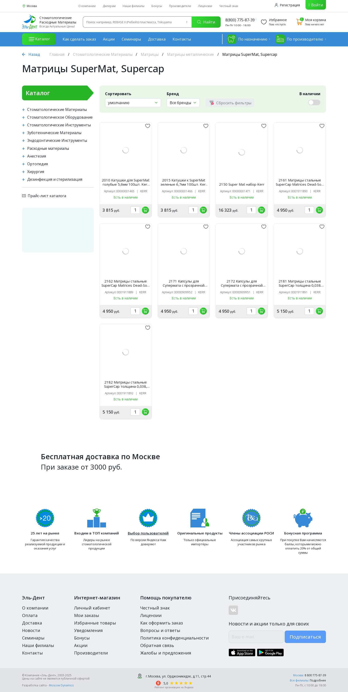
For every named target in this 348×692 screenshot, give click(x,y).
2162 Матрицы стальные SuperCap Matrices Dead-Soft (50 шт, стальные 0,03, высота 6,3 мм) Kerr (126, 283)
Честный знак (228, 6)
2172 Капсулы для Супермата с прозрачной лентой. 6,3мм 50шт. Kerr (241, 283)
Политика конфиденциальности (174, 638)
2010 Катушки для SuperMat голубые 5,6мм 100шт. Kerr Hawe (125, 182)
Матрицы (150, 54)
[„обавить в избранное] (147, 126)
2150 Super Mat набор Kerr (242, 184)
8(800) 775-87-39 (240, 20)
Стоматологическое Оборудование (60, 117)
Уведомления (88, 630)
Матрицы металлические (190, 54)
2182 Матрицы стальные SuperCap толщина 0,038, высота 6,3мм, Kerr (125, 384)
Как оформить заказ (161, 623)
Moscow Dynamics (61, 685)
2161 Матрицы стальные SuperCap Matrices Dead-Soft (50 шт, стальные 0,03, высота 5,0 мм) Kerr (300, 182)
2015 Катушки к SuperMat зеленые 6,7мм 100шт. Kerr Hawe (183, 182)
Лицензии (205, 6)
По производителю (299, 39)
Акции (109, 39)
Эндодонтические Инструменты (57, 140)
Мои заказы (86, 615)
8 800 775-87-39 (315, 675)
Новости (31, 630)
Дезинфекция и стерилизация (54, 179)
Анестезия (36, 156)
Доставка (157, 39)
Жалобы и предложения (165, 653)
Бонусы (156, 6)
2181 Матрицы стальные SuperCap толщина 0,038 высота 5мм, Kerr (300, 283)
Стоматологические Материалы (102, 54)
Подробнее (318, 680)
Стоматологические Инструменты (59, 125)
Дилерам (109, 6)
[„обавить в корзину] (145, 210)
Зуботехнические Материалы (54, 133)
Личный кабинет (92, 608)
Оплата (30, 615)
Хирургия (35, 171)
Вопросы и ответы (160, 630)
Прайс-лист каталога (44, 195)
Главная (56, 54)
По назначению (247, 39)
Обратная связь (157, 645)
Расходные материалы (48, 148)
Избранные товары (95, 623)
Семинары (131, 39)
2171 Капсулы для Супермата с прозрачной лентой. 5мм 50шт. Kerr (183, 283)
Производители (180, 6)
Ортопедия (37, 164)
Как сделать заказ (79, 39)
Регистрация (287, 5)
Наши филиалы (133, 6)
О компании (87, 6)
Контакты (182, 39)
